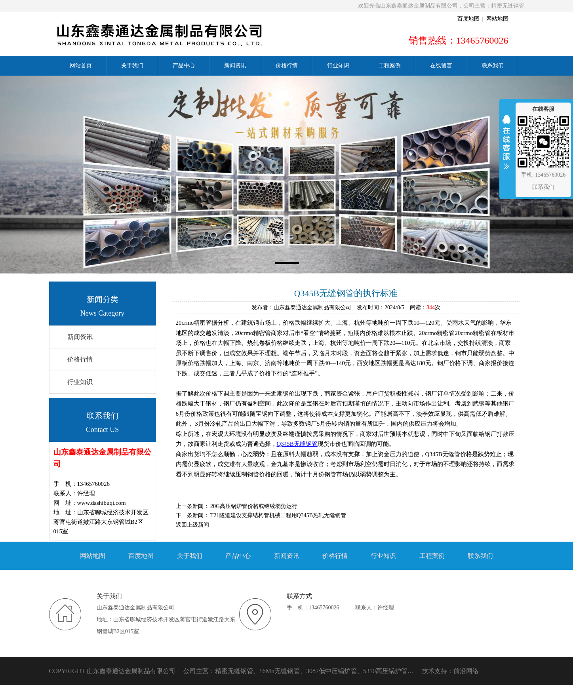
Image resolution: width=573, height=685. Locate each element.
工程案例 (432, 555)
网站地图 (497, 19)
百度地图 (468, 19)
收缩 (506, 147)
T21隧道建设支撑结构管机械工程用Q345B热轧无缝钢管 (278, 515)
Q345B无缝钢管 (297, 444)
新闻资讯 (80, 336)
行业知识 (80, 382)
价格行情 (80, 359)
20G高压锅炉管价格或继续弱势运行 (253, 506)
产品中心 (238, 555)
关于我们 (189, 555)
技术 (428, 671)
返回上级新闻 (192, 525)
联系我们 (480, 555)
